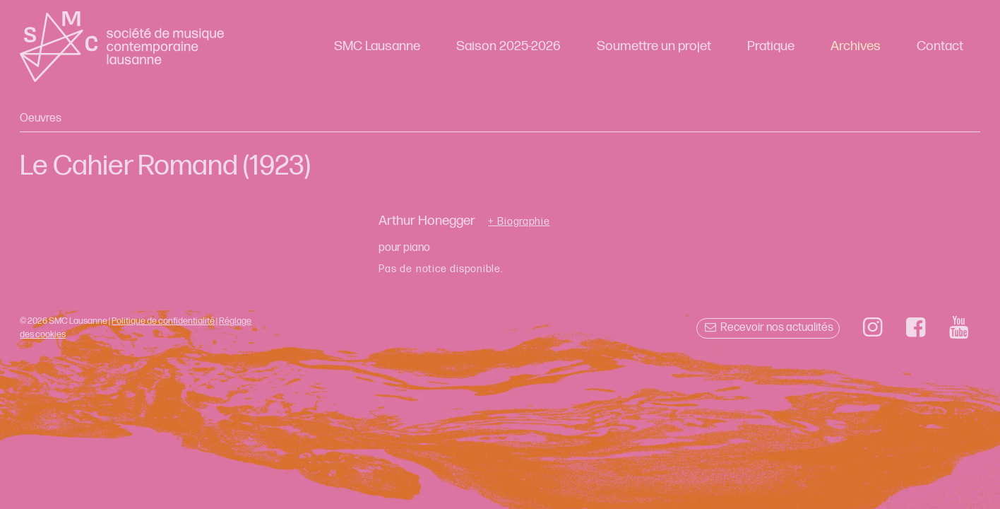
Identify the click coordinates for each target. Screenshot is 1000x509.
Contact (940, 46)
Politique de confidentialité (163, 321)
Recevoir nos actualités (768, 327)
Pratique (770, 46)
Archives (856, 46)
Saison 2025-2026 (508, 46)
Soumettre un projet (654, 46)
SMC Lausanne (377, 46)
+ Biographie (518, 222)
